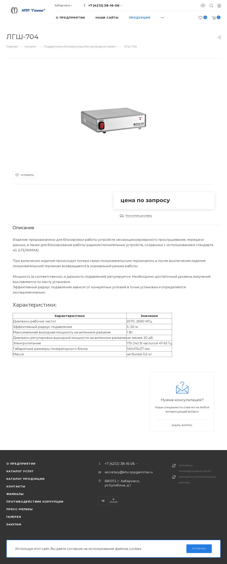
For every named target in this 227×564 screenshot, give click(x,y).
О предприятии (20, 463)
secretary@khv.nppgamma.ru (129, 472)
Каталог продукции (25, 478)
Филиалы (15, 494)
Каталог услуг (20, 471)
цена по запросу (145, 200)
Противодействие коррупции (34, 501)
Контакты (15, 486)
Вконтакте (103, 500)
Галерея (13, 516)
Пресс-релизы (19, 509)
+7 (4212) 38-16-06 (103, 5)
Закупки (13, 524)
